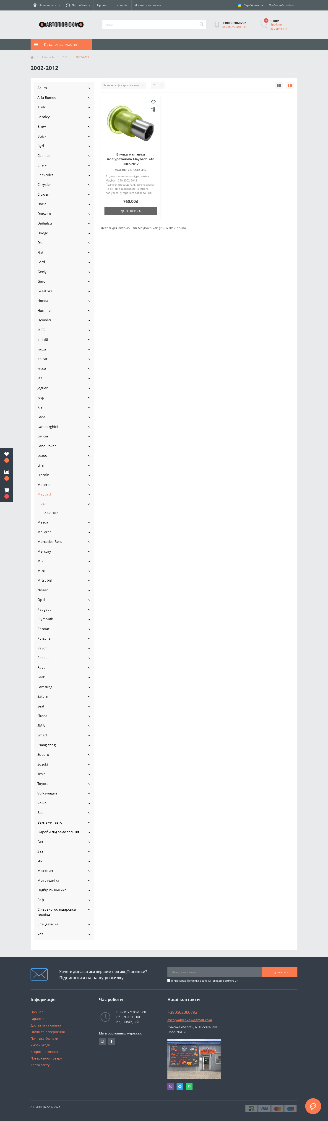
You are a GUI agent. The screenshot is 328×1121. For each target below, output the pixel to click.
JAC (40, 378)
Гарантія (121, 5)
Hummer (44, 310)
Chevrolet (45, 175)
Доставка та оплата (148, 5)
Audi (41, 107)
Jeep (40, 397)
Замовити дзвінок (234, 27)
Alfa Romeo (46, 97)
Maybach (48, 57)
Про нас (102, 5)
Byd (40, 145)
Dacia (42, 204)
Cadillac (43, 155)
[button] (6, 493)
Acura (42, 87)
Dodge (42, 233)
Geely (42, 271)
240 (64, 57)
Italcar (42, 358)
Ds (39, 242)
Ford (41, 262)
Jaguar (42, 388)
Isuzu (41, 349)
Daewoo (44, 213)
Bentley (43, 117)
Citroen (43, 194)
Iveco (41, 368)
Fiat (40, 252)
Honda (42, 300)
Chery (42, 165)
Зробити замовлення (279, 27)
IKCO (41, 329)
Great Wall (46, 291)
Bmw (41, 126)
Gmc (41, 281)
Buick (42, 136)
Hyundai (44, 320)
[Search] (201, 24)
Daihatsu (44, 223)
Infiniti (42, 339)
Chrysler (44, 184)
